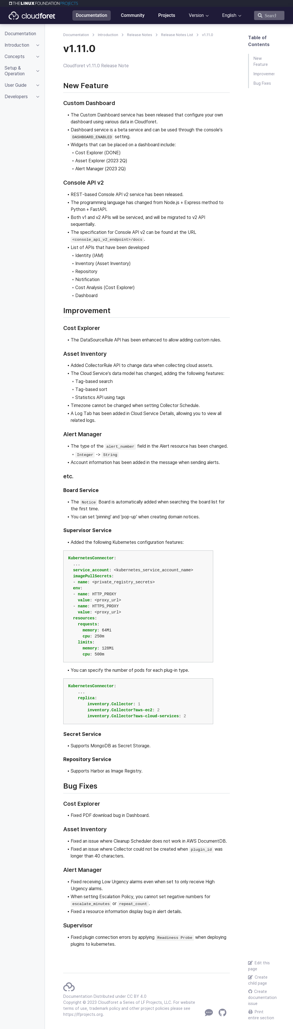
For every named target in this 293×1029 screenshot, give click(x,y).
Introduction (108, 35)
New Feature (261, 61)
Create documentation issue (261, 997)
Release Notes (139, 35)
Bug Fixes (262, 83)
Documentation (91, 15)
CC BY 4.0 (136, 996)
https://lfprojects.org (83, 1014)
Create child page (258, 980)
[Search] (269, 15)
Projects (166, 15)
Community (132, 15)
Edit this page (259, 966)
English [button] (229, 15)
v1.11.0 (207, 35)
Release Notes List (177, 35)
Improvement (264, 74)
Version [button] (196, 15)
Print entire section (261, 1015)
